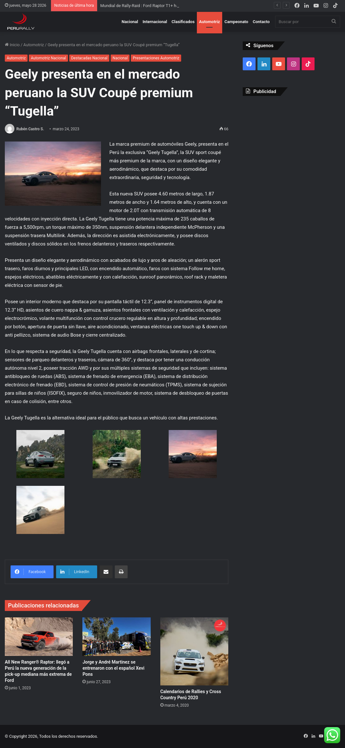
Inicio (12, 44)
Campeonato (236, 21)
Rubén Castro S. (30, 129)
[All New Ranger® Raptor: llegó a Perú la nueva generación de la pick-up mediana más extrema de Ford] (39, 636)
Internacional (155, 21)
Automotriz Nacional (48, 58)
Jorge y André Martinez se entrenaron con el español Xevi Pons (113, 668)
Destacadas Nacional (89, 58)
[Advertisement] (291, 142)
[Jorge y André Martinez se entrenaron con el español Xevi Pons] (116, 636)
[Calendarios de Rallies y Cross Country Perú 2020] (194, 651)
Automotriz (209, 21)
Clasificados (183, 21)
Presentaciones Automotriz (156, 58)
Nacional (130, 21)
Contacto (261, 21)
